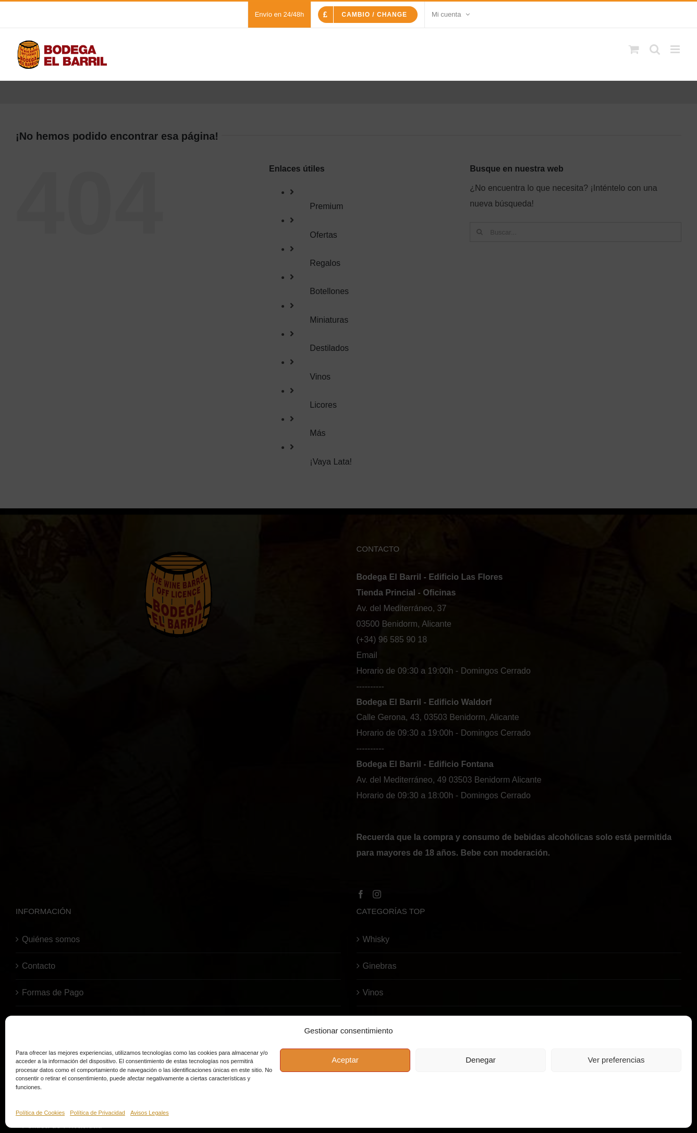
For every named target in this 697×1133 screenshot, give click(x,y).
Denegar (481, 1059)
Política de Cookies (40, 1113)
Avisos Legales (149, 1113)
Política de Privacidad (97, 1113)
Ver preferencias (616, 1059)
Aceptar (345, 1059)
